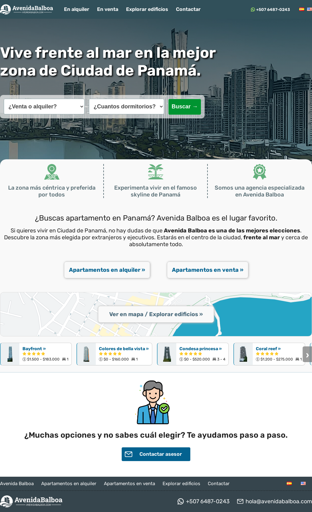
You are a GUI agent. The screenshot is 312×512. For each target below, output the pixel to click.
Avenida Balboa (17, 483)
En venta (107, 9)
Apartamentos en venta (129, 483)
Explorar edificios (147, 9)
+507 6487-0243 (273, 9)
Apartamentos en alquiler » (107, 269)
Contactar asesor (153, 454)
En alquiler (76, 9)
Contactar (188, 9)
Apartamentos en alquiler (68, 483)
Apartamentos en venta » (207, 269)
